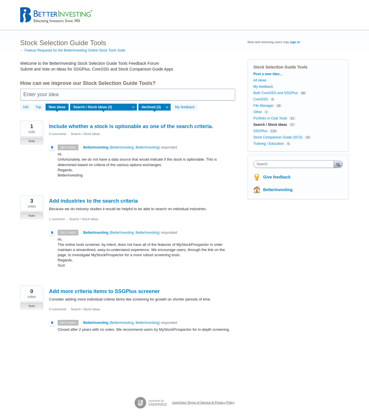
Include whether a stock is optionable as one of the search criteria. (131, 126)
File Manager (263, 106)
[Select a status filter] (155, 107)
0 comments (57, 134)
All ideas (259, 80)
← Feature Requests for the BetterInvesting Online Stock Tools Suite (72, 50)
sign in (295, 42)
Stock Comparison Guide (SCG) (278, 137)
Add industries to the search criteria (93, 201)
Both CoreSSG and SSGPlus (275, 93)
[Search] (338, 164)
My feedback (185, 107)
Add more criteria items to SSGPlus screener (104, 291)
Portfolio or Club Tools (270, 118)
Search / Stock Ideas (85, 134)
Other (257, 112)
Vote (31, 141)
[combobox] (295, 164)
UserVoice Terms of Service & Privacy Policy (203, 402)
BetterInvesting (278, 189)
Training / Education (268, 144)
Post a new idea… (268, 74)
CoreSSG (260, 99)
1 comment (57, 219)
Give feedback (277, 177)
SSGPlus (260, 131)
